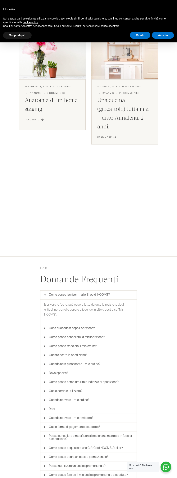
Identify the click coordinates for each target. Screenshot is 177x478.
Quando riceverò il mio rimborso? (71, 418)
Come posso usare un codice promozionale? (78, 457)
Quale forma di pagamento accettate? (74, 427)
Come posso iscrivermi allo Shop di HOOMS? (79, 295)
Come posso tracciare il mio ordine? (73, 346)
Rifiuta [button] (140, 35)
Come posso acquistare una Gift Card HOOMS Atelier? (86, 448)
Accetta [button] (163, 35)
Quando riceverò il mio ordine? (69, 400)
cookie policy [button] (30, 22)
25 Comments (129, 93)
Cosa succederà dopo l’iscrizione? (72, 328)
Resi (52, 409)
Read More (32, 119)
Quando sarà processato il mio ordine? (75, 364)
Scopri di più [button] (17, 35)
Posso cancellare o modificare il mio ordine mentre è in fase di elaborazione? (90, 437)
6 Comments (56, 93)
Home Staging (62, 86)
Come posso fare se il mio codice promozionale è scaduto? (88, 475)
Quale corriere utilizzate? (65, 391)
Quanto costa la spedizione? (68, 355)
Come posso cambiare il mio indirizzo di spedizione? (84, 382)
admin (37, 93)
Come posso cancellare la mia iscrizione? (77, 337)
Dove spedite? (58, 373)
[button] (88, 295)
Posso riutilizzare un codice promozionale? (77, 466)
